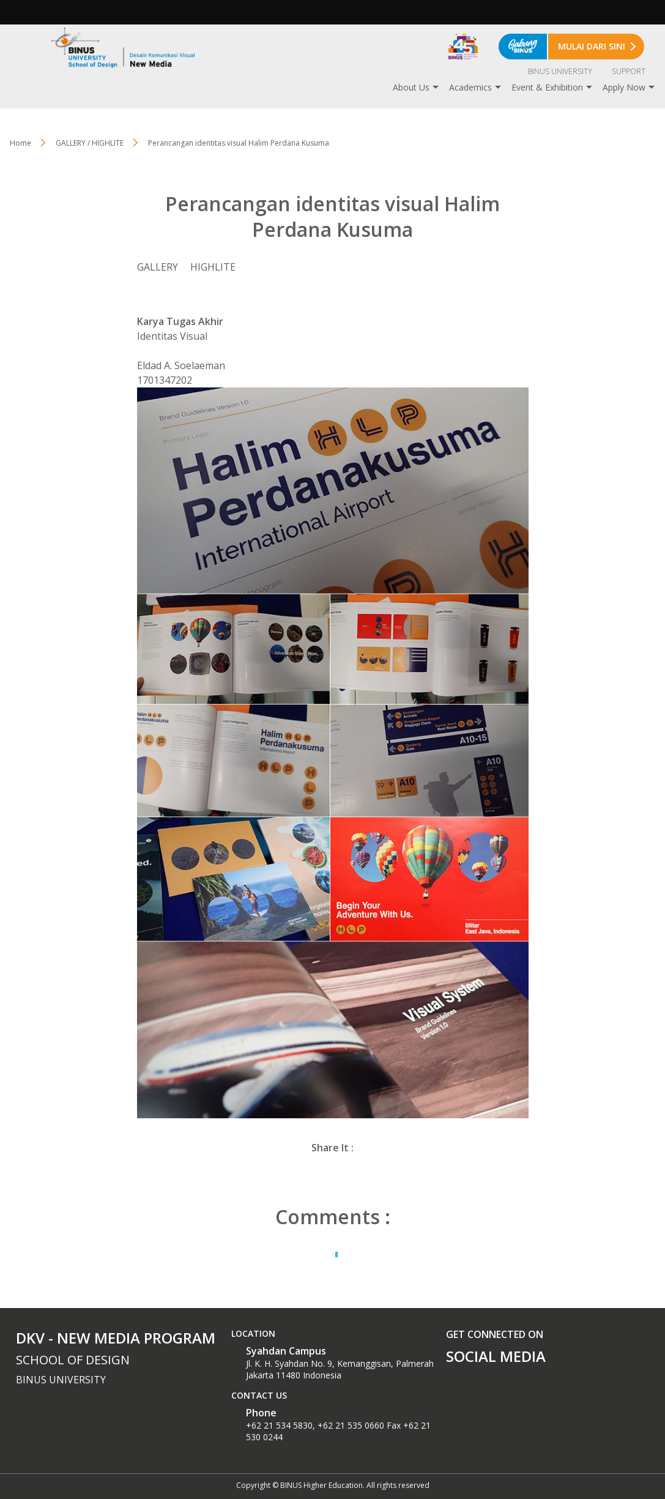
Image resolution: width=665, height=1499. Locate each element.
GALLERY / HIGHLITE (90, 143)
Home (20, 143)
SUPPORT (628, 71)
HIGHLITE (213, 267)
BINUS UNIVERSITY (560, 71)
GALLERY (157, 267)
